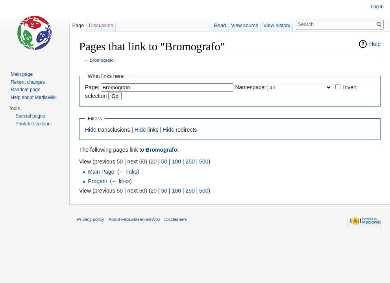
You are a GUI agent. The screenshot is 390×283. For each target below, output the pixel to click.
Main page (22, 74)
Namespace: (250, 87)
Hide (90, 130)
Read (220, 25)
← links (128, 172)
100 (176, 161)
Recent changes (28, 82)
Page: (92, 87)
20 (154, 161)
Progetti (97, 181)
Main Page (101, 172)
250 (189, 161)
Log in (377, 6)
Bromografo (102, 59)
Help (375, 44)
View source (244, 25)
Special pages (30, 116)
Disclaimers (175, 219)
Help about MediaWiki (34, 97)
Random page (25, 89)
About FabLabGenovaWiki (134, 219)
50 (164, 161)
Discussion (101, 25)
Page (78, 25)
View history (276, 25)
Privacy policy (90, 219)
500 (203, 161)
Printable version (32, 124)
